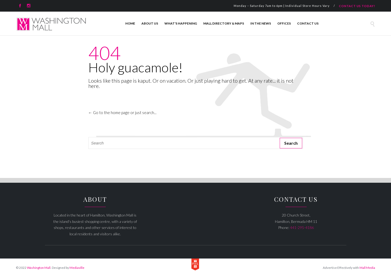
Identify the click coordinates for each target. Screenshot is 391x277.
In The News (260, 23)
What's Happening (180, 23)
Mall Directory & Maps (223, 23)
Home (130, 23)
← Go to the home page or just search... (122, 112)
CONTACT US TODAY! (357, 6)
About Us (149, 23)
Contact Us (308, 23)
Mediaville (77, 268)
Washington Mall (38, 268)
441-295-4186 (302, 227)
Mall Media (367, 268)
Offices (284, 23)
